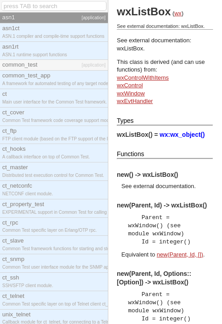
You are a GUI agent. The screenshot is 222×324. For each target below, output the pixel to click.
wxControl (130, 85)
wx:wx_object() (182, 134)
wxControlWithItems (143, 77)
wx (178, 13)
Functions (130, 154)
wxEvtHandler (135, 101)
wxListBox (130, 48)
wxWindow (131, 93)
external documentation (163, 186)
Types (125, 120)
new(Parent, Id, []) (180, 254)
